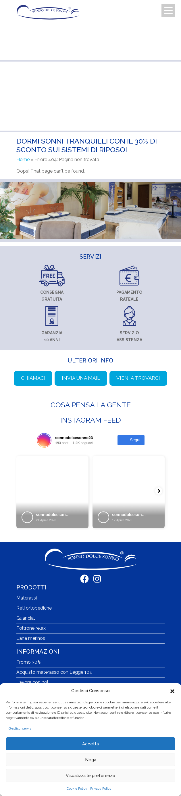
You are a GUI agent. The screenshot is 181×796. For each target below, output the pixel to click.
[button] (172, 691)
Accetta (90, 744)
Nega (90, 759)
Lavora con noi (32, 682)
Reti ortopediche (34, 608)
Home (23, 159)
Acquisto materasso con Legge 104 (54, 672)
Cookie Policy (77, 789)
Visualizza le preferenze (90, 775)
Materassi (26, 598)
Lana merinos (30, 638)
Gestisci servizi (20, 728)
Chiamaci (33, 378)
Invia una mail (81, 378)
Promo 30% (28, 662)
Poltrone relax (31, 628)
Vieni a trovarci (138, 378)
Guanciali (26, 618)
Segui (131, 440)
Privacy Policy (100, 789)
